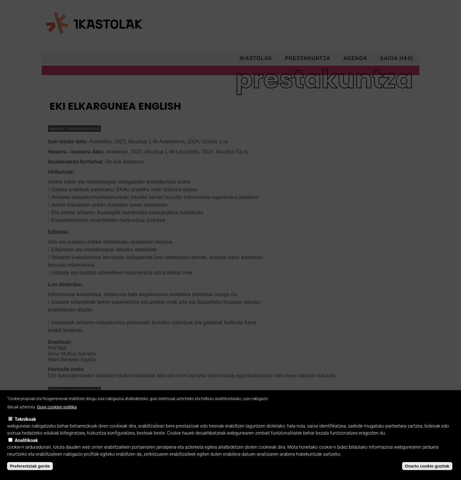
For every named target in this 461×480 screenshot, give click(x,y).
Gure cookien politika (57, 413)
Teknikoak (25, 426)
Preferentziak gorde (30, 472)
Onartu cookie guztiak (427, 472)
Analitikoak (26, 447)
